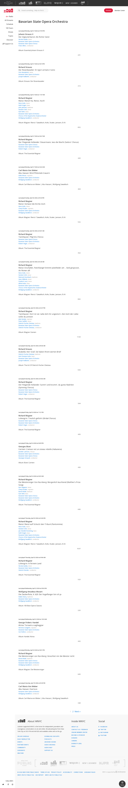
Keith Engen (22, 533)
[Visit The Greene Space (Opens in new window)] (82, 3)
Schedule (9, 24)
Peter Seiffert (22, 321)
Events (20, 742)
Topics (10, 36)
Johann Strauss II (25, 34)
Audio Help (48, 747)
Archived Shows (50, 742)
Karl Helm (21, 112)
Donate (108, 10)
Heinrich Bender (23, 570)
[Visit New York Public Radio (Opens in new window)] (25, 763)
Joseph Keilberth (23, 76)
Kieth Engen (22, 105)
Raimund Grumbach (24, 277)
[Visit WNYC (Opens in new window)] (22, 3)
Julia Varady (22, 319)
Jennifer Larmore (23, 452)
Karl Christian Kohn (24, 356)
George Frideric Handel (28, 622)
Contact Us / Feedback (80, 729)
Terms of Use (45, 772)
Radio (11, 16)
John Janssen (22, 107)
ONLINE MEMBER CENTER (79, 732)
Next (77, 711)
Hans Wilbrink (22, 279)
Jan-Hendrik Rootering (25, 531)
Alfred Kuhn (22, 283)
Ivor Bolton (22, 632)
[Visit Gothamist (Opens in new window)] (30, 3)
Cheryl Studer (22, 208)
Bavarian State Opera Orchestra (28, 41)
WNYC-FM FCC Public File (26, 775)
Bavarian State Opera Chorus (27, 44)
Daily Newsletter (24, 739)
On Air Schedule (23, 736)
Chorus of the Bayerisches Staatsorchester (32, 116)
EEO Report (40, 775)
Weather (21, 753)
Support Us (7, 44)
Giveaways (21, 750)
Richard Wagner (25, 98)
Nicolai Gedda (23, 39)
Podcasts (48, 739)
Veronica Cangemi (24, 628)
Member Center (120, 10)
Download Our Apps (51, 736)
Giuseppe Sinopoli (24, 458)
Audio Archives (49, 744)
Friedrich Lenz (23, 281)
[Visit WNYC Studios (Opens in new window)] (38, 3)
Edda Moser (22, 175)
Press (73, 746)
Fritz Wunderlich (23, 72)
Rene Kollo (22, 103)
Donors (74, 738)
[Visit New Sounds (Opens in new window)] (72, 3)
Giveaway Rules (89, 772)
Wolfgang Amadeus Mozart (30, 591)
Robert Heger (22, 149)
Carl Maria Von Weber (28, 170)
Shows (10, 32)
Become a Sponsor (78, 735)
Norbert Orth (22, 109)
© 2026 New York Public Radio (28, 772)
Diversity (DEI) (77, 743)
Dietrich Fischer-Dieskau (26, 323)
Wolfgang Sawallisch (25, 118)
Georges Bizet (24, 446)
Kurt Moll (21, 494)
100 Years (9, 28)
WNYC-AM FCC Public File (53, 775)
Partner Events (23, 744)
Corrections (78, 772)
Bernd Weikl (22, 491)
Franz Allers (22, 46)
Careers (74, 740)
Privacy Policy (56, 772)
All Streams (9, 20)
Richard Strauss (25, 67)
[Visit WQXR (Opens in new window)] (58, 3)
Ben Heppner (22, 487)
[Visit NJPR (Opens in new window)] (48, 3)
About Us (75, 726)
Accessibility (67, 772)
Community (22, 747)
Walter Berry (22, 597)
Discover (10, 40)
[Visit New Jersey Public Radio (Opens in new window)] (104, 763)
